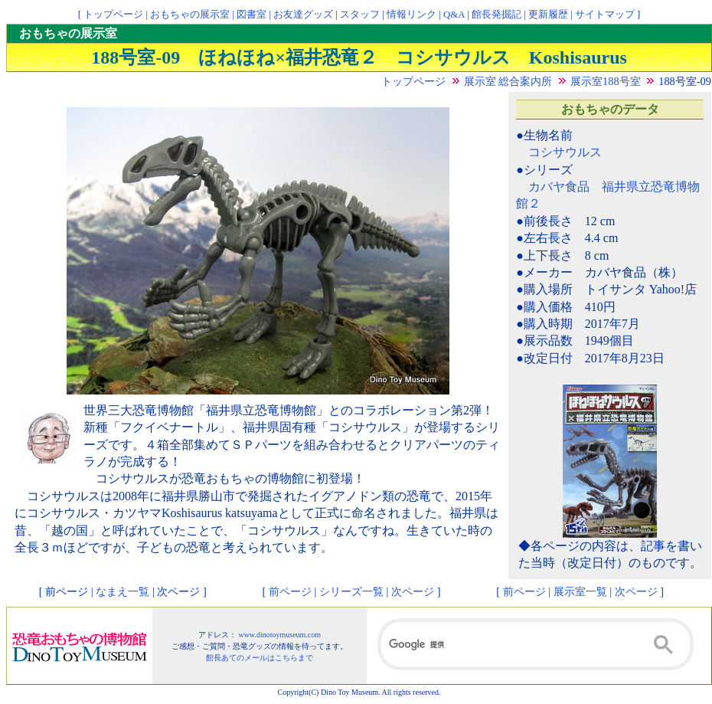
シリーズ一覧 (351, 591)
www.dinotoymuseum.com (279, 634)
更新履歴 (548, 14)
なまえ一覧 (122, 591)
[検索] (535, 644)
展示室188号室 (605, 81)
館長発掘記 (496, 14)
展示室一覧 (580, 591)
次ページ (412, 591)
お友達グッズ (303, 14)
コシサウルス (565, 152)
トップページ (113, 14)
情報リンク (411, 14)
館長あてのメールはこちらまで (259, 657)
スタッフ (360, 14)
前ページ (290, 591)
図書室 (251, 14)
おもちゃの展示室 (190, 14)
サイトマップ (605, 14)
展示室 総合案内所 (508, 81)
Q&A (454, 14)
